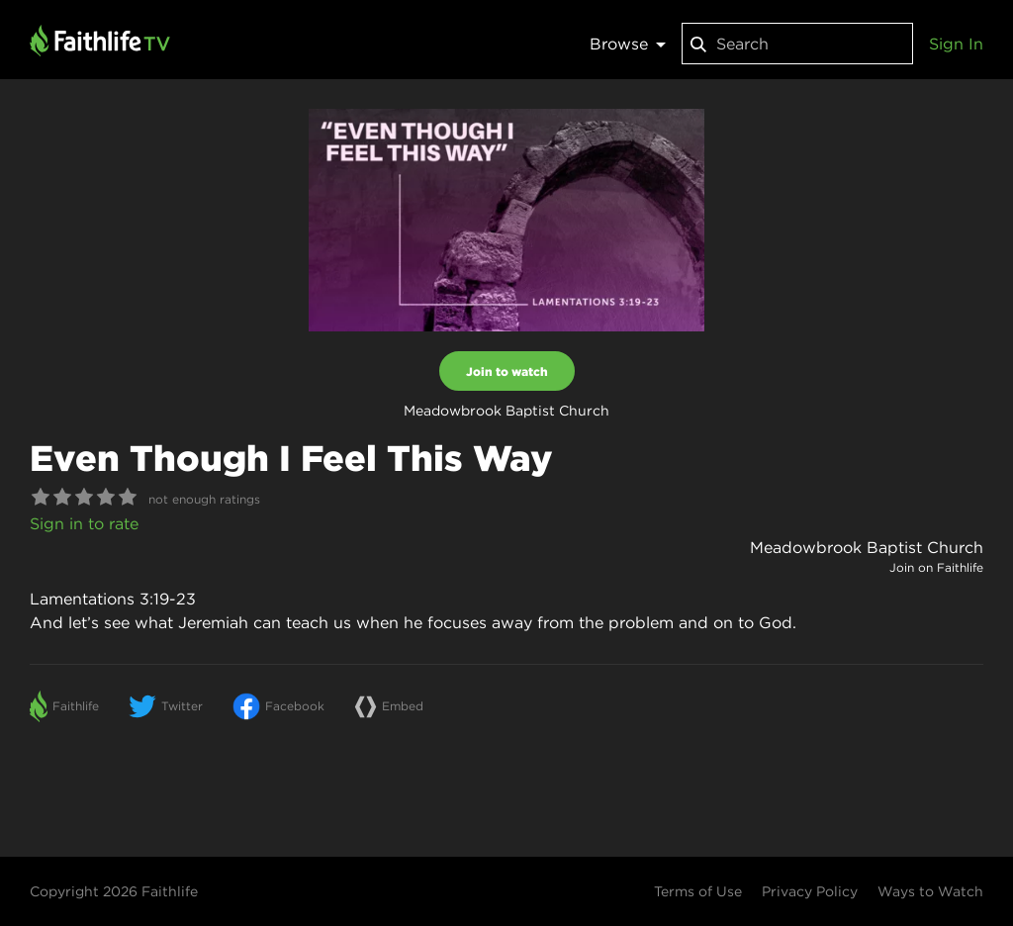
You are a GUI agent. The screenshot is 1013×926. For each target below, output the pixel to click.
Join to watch (507, 371)
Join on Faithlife (936, 567)
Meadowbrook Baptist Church (866, 547)
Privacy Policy (810, 891)
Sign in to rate (84, 523)
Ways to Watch (930, 891)
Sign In (956, 43)
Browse (628, 43)
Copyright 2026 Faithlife (114, 891)
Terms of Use (698, 891)
